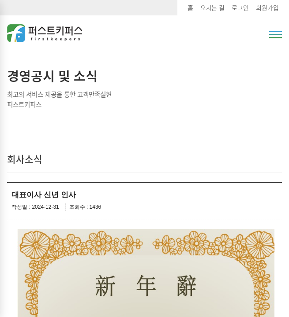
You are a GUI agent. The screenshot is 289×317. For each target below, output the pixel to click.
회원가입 (267, 7)
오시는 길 (212, 7)
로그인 (240, 7)
